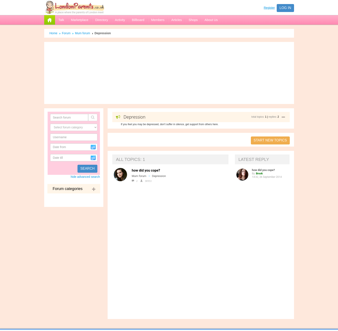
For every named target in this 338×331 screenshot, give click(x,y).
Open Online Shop (149, 260)
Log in (285, 8)
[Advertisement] (169, 73)
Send (222, 326)
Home (53, 33)
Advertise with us (148, 234)
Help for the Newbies (151, 242)
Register (269, 7)
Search (87, 168)
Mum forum (82, 33)
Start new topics (270, 140)
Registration (144, 251)
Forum (66, 33)
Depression (159, 176)
